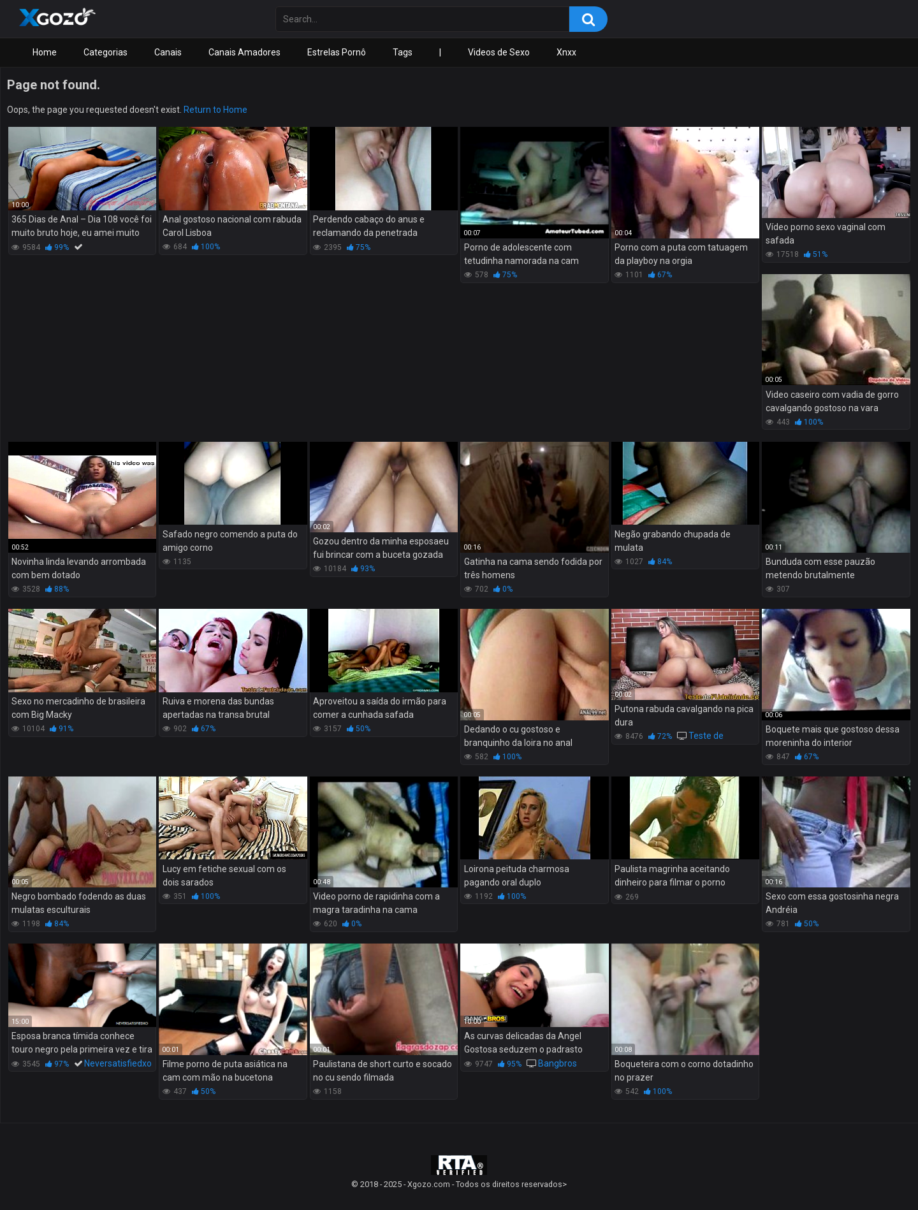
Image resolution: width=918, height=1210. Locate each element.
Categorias (105, 52)
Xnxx (566, 52)
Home (45, 52)
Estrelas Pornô (336, 52)
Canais (168, 52)
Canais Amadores (244, 52)
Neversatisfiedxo (118, 1063)
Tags (402, 52)
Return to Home (215, 110)
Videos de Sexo (499, 52)
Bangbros (557, 1063)
